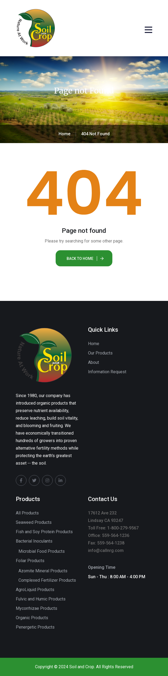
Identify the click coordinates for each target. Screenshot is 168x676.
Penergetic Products (35, 627)
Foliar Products (30, 560)
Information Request (107, 371)
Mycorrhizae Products (36, 608)
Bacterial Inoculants (34, 541)
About (93, 362)
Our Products (100, 353)
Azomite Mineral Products (42, 570)
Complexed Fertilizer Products (47, 580)
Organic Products (32, 617)
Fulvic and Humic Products (41, 599)
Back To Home (80, 258)
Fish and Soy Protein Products (44, 531)
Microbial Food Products (41, 551)
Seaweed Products (34, 522)
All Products (27, 513)
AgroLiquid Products (35, 589)
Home (93, 343)
